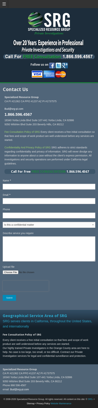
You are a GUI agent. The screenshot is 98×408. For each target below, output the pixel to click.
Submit (9, 298)
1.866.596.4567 (18, 114)
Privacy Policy (43, 403)
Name (7, 180)
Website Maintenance (61, 403)
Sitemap (31, 403)
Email (7, 194)
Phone (6, 209)
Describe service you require (18, 233)
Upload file (8, 266)
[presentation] (26, 286)
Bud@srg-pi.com (13, 108)
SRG (90, 399)
